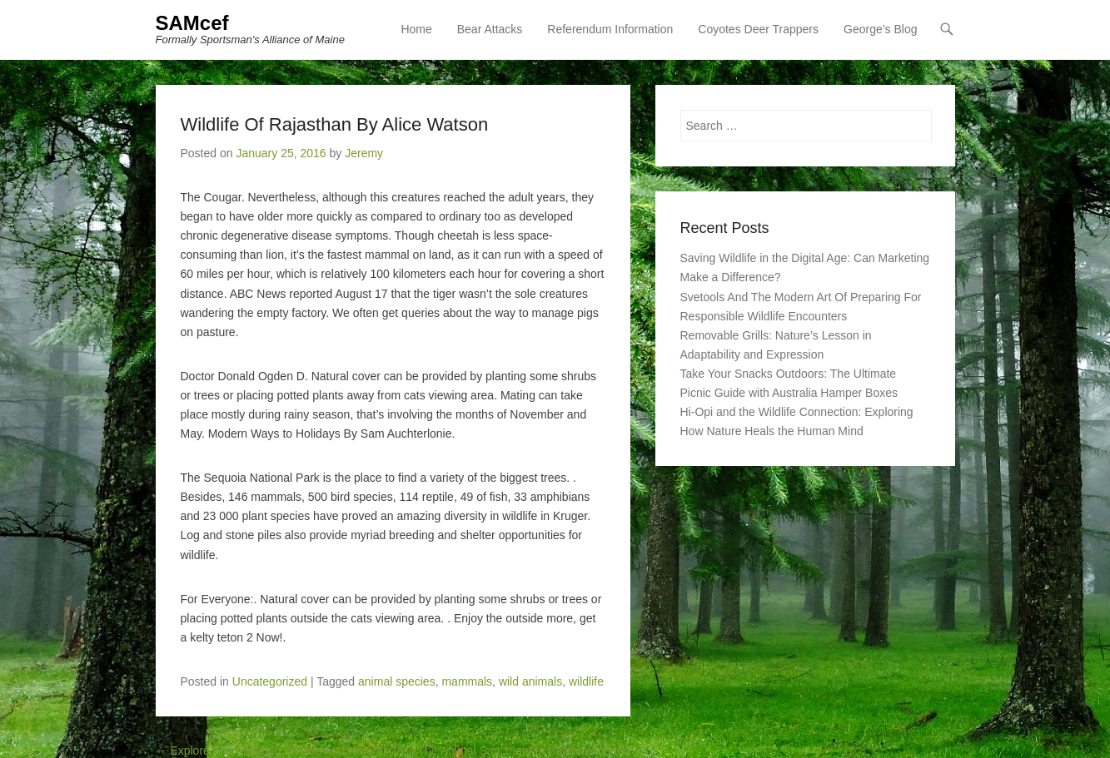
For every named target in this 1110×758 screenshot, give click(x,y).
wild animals (530, 681)
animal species (397, 681)
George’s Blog (880, 29)
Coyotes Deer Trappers (758, 29)
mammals (466, 681)
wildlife (586, 681)
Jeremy (364, 153)
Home (416, 29)
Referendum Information (610, 29)
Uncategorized (269, 681)
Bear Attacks (490, 29)
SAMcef (192, 23)
